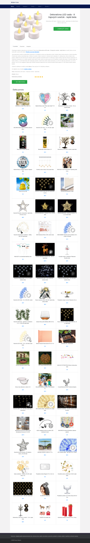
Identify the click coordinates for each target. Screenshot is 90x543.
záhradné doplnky (74, 536)
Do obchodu (20, 82)
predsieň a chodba (57, 536)
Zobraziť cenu (62, 29)
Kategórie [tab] (29, 46)
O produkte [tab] (15, 46)
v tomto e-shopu (27, 69)
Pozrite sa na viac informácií (32, 51)
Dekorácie (13, 536)
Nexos (76, 21)
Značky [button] (33, 6)
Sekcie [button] (39, 6)
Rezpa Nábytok (17, 540)
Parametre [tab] (22, 46)
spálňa (40, 536)
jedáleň (63, 536)
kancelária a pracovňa (47, 536)
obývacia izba (36, 536)
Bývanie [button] (47, 6)
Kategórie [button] (25, 6)
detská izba (29, 536)
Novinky (18, 6)
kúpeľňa (67, 536)
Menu (12, 6)
